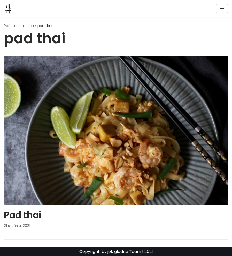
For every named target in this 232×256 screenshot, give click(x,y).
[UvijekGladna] (9, 9)
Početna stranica (19, 25)
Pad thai (22, 215)
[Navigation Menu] (222, 8)
